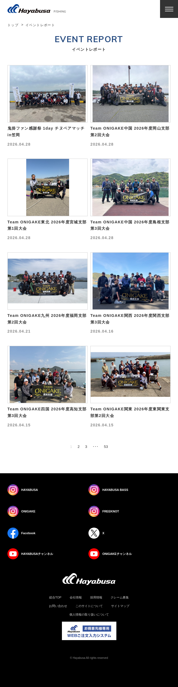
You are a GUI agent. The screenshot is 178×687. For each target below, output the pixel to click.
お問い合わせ (58, 606)
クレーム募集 (120, 597)
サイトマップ (120, 606)
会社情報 (76, 597)
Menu (169, 9)
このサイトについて (89, 606)
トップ (13, 25)
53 (106, 447)
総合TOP (55, 597)
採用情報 (96, 597)
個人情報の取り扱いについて (89, 614)
